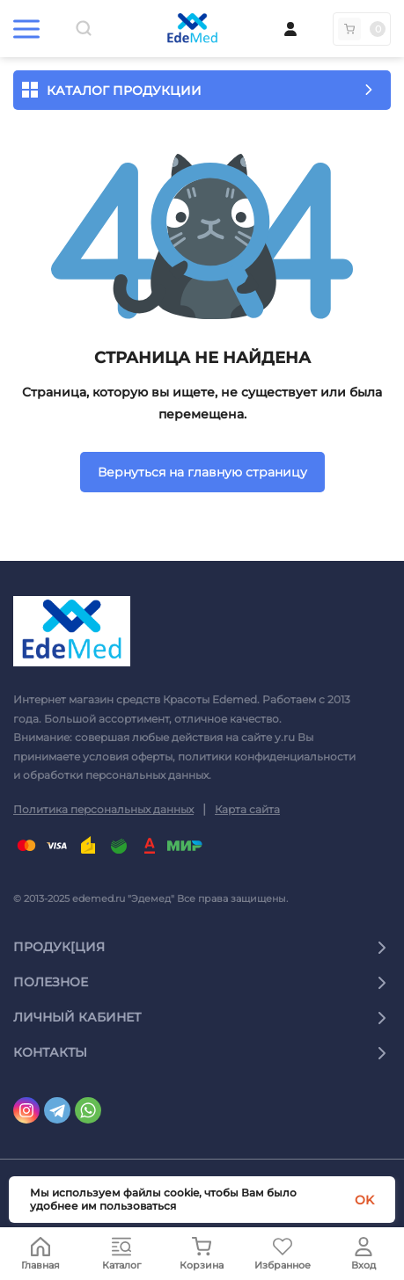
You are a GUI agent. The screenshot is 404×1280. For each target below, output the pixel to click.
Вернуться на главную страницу (202, 472)
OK (364, 1200)
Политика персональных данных (103, 809)
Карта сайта (247, 809)
